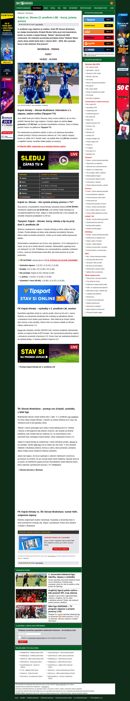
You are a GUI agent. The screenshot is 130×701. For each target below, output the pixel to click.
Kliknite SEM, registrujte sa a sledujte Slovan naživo (42, 146)
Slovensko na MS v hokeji (93, 73)
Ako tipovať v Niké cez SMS (94, 262)
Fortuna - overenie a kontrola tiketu (96, 207)
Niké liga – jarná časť (92, 76)
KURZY (48, 54)
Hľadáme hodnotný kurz (93, 303)
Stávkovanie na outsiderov (93, 306)
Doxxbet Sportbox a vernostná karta (96, 250)
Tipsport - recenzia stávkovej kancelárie (97, 160)
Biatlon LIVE (89, 120)
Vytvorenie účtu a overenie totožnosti (96, 166)
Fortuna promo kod (91, 200)
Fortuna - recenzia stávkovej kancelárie (97, 191)
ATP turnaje (89, 79)
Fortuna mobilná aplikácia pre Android (96, 213)
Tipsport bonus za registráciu (94, 163)
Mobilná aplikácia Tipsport (93, 176)
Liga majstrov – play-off (92, 70)
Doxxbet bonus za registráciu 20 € (95, 238)
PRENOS (55, 49)
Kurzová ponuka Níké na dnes (94, 259)
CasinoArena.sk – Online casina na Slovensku (61, 655)
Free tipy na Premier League (94, 312)
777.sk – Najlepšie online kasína (29, 670)
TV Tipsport (89, 148)
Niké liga (37, 445)
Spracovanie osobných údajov (63, 697)
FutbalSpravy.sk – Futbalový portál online (31, 655)
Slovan (72, 442)
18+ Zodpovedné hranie (80, 697)
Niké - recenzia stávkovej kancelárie (96, 256)
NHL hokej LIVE (90, 117)
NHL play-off (89, 86)
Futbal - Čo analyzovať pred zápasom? (97, 287)
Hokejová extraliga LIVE (93, 138)
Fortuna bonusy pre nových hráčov (96, 197)
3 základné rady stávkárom (93, 293)
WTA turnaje (89, 95)
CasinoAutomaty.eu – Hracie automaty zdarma (61, 652)
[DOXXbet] (123, 139)
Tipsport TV (50, 197)
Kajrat (20, 330)
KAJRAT (43, 59)
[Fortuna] (7, 75)
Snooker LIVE (90, 135)
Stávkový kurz (90, 297)
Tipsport (48, 193)
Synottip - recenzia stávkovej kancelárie (97, 219)
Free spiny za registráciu (93, 98)
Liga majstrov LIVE (91, 107)
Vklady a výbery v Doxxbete (94, 241)
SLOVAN (53, 59)
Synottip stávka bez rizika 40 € (94, 222)
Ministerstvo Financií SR (32, 693)
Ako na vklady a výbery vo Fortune (95, 210)
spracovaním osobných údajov (36, 638)
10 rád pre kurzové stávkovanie (95, 300)
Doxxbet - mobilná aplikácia (94, 244)
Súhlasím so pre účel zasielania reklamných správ (43, 638)
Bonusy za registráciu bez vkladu (95, 92)
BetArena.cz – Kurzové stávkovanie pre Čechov (61, 670)
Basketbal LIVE (90, 154)
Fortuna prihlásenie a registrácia (95, 194)
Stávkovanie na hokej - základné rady (96, 290)
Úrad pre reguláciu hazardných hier (49, 693)
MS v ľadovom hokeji (92, 67)
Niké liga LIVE (90, 132)
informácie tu (26, 558)
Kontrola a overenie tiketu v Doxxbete (96, 247)
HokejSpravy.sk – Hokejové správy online (31, 652)
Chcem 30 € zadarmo (60, 549)
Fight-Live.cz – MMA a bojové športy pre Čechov (61, 673)
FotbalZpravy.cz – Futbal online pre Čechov (60, 658)
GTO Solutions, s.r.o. (96, 697)
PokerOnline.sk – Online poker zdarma (31, 662)
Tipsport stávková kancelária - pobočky (97, 185)
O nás (16, 697)
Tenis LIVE (89, 129)
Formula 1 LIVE (90, 126)
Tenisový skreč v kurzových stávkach (96, 278)
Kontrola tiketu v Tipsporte (93, 182)
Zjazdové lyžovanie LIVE (93, 123)
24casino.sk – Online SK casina (29, 673)
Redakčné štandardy (33, 697)
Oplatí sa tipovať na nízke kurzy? (95, 309)
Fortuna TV (89, 144)
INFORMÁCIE (43, 49)
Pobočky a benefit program (93, 228)
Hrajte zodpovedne (52, 556)
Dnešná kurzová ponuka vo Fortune (96, 203)
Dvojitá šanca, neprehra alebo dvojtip (96, 284)
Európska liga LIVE (91, 110)
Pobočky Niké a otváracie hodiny (95, 269)
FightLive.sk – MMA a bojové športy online (32, 658)
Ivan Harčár (39, 24)
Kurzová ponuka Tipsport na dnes (95, 179)
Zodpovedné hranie (65, 693)
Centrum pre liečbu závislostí (79, 693)
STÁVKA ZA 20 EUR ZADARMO (64, 260)
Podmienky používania (47, 697)
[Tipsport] (123, 75)
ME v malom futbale (91, 89)
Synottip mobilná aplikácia (93, 225)
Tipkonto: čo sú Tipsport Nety (94, 169)
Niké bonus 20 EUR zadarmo (94, 266)
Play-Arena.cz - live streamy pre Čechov (31, 676)
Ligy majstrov (72, 417)
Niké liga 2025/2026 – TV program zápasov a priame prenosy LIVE (61, 609)
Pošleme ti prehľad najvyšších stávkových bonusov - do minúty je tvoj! (47, 630)
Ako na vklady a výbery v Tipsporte (96, 172)
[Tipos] (7, 139)
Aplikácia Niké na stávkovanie (94, 272)
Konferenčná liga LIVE (92, 113)
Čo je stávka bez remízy (93, 281)
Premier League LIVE (92, 141)
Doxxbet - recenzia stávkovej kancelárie (97, 234)
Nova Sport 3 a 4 (91, 151)
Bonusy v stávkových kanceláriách (95, 82)
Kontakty (22, 697)
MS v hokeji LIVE (91, 104)
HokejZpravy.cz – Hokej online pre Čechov (60, 662)
